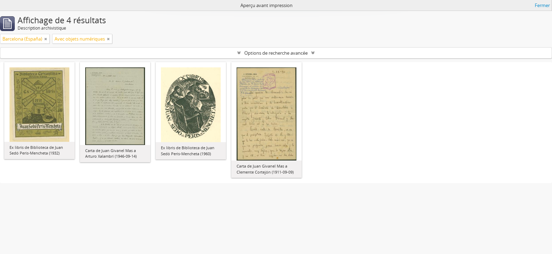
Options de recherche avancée (276, 53)
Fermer (542, 5)
